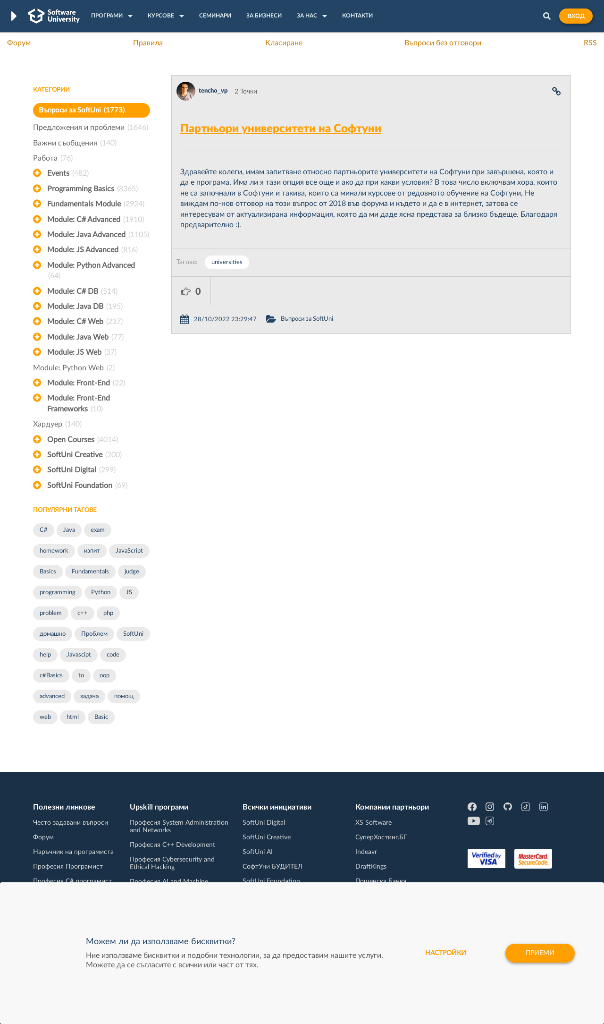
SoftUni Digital (81, 470)
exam (98, 530)
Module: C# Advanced (95, 219)
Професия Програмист (68, 866)
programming (58, 592)
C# (44, 530)
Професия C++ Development (172, 845)
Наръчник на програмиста (73, 852)
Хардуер (57, 424)
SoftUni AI (258, 852)
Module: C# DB (82, 291)
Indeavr (366, 852)
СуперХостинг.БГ (381, 837)
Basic (101, 717)
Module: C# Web (85, 321)
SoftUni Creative (84, 455)
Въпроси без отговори (442, 43)
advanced (52, 696)
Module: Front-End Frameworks (78, 404)
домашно (53, 634)
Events (68, 173)
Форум (19, 43)
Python (100, 592)
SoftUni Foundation (87, 485)
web (45, 717)
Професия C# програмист (72, 881)
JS (129, 592)
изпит (92, 551)
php (108, 613)
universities (227, 262)
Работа (53, 158)
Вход (576, 16)
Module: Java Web (85, 337)
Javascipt (79, 655)
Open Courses (82, 440)
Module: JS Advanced (92, 250)
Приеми (540, 953)
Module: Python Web (74, 368)
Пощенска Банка (380, 881)
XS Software (373, 822)
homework (54, 551)
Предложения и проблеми (90, 127)
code (113, 655)
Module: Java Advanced (98, 235)
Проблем (94, 634)
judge (132, 572)
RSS (590, 43)
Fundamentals (90, 572)
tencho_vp (213, 91)
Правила (148, 43)
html (73, 717)
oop (104, 676)
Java (69, 530)
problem (51, 613)
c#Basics (51, 676)
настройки (445, 953)
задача (89, 696)
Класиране (283, 43)
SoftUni (133, 634)
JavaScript (129, 551)
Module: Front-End (86, 383)
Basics (48, 572)
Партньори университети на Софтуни (280, 129)
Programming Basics (92, 189)
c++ (82, 613)
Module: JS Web (82, 352)
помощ (124, 696)
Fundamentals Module (95, 204)
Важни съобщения (75, 143)
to (81, 676)
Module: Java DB (85, 306)
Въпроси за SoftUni (82, 110)
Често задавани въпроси (70, 822)
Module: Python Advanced (91, 272)
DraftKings (370, 866)
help (45, 655)
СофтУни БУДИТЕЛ (272, 866)
